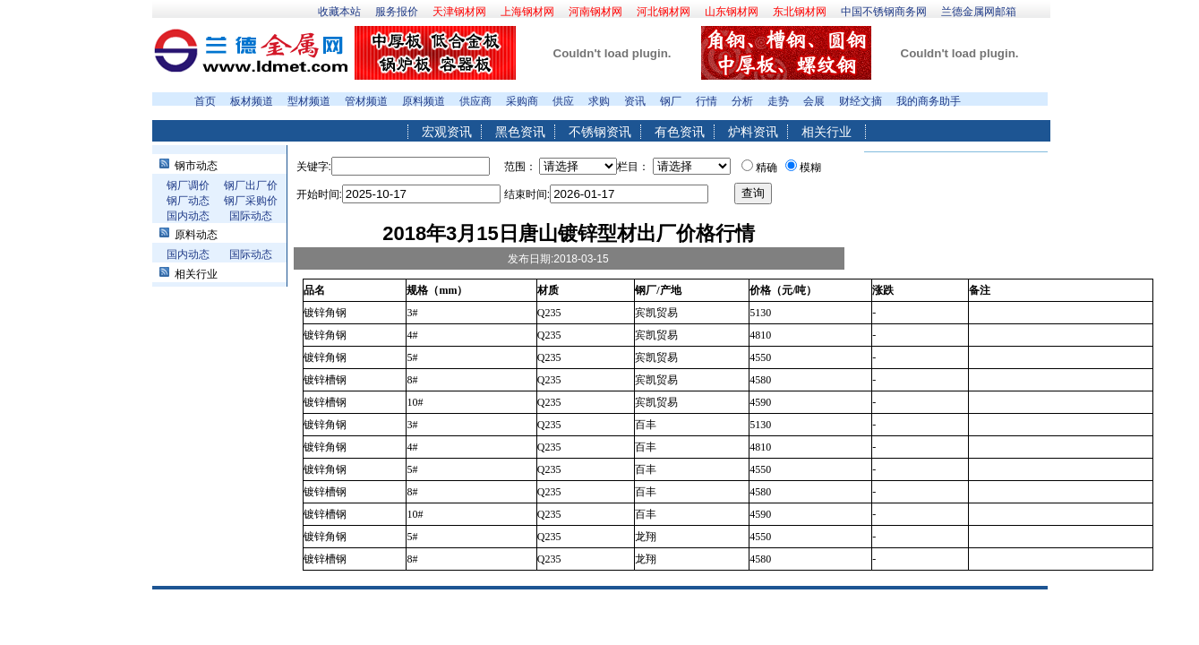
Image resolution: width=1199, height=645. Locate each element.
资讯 (635, 101)
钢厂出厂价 (251, 185)
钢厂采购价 (251, 200)
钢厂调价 (188, 185)
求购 (599, 101)
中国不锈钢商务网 (884, 11)
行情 (706, 101)
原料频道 (423, 101)
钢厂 (670, 101)
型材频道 (308, 101)
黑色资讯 (520, 132)
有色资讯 (680, 132)
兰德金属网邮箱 (978, 11)
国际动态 (250, 216)
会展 (814, 101)
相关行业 (826, 132)
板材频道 (251, 101)
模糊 (810, 167)
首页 (205, 101)
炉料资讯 (753, 132)
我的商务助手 (928, 101)
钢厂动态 (188, 200)
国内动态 (188, 216)
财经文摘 (860, 101)
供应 (563, 101)
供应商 (475, 101)
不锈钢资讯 (600, 132)
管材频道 (366, 101)
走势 (778, 101)
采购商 (522, 101)
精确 (766, 167)
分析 (742, 101)
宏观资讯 (447, 132)
